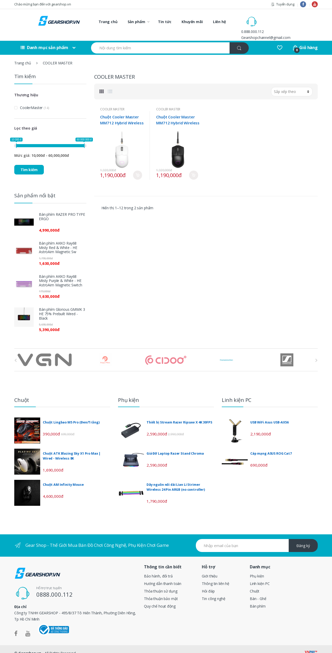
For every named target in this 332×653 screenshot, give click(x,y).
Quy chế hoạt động (160, 597)
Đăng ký (303, 536)
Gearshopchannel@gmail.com (288, 24)
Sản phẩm (136, 21)
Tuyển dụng (282, 4)
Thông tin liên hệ (215, 575)
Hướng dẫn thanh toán (162, 575)
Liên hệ (219, 21)
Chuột (254, 582)
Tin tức (164, 21)
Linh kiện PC (260, 575)
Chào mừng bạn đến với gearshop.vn (42, 4)
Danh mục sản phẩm (44, 39)
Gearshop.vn (29, 644)
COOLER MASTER (112, 100)
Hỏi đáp (208, 582)
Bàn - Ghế (258, 590)
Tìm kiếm (29, 160)
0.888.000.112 (274, 18)
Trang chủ (108, 21)
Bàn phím (258, 597)
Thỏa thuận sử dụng (160, 582)
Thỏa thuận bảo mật (161, 590)
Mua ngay (137, 166)
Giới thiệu (209, 567)
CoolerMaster (31, 98)
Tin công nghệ (213, 590)
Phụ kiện (257, 567)
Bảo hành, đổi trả (158, 567)
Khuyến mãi (192, 21)
